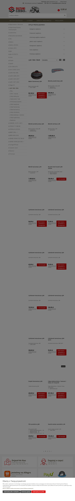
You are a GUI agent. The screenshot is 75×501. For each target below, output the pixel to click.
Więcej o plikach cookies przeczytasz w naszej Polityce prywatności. (18, 488)
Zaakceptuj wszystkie (38, 491)
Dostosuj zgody (25, 491)
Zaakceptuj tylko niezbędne (11, 491)
